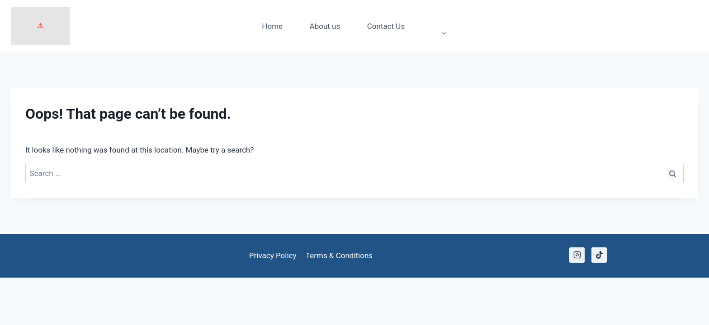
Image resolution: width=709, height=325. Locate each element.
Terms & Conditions (339, 255)
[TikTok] (599, 255)
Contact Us (386, 26)
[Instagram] (577, 255)
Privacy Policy (273, 255)
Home (272, 26)
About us (325, 26)
